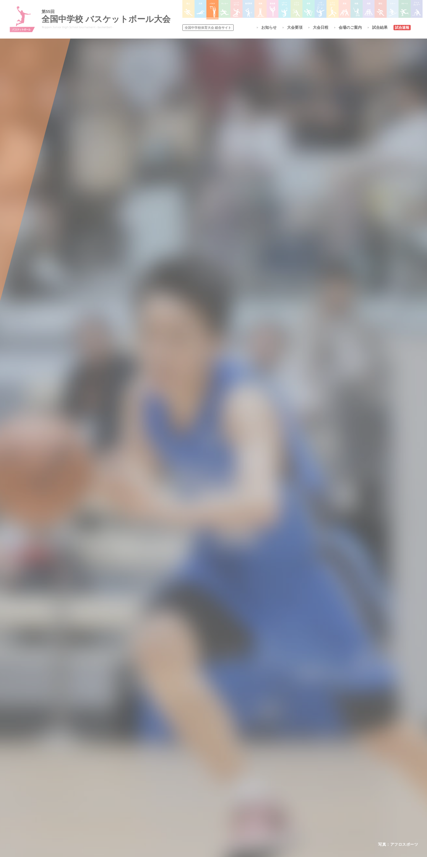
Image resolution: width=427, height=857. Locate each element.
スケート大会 (284, 787)
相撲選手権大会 (285, 764)
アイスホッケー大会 (289, 795)
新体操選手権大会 (242, 756)
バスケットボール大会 (204, 772)
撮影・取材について (138, 779)
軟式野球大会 (197, 795)
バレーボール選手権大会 (247, 764)
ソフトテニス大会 (242, 772)
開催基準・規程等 (136, 764)
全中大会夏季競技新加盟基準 (145, 772)
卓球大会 (235, 779)
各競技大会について (204, 739)
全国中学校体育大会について (147, 739)
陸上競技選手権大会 (203, 756)
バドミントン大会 (242, 787)
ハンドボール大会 (201, 787)
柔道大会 (235, 802)
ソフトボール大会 (242, 795)
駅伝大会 (280, 772)
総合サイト (208, 28)
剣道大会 (280, 756)
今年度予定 (131, 756)
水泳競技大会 (197, 764)
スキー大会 (282, 779)
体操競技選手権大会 (203, 802)
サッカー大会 (197, 779)
